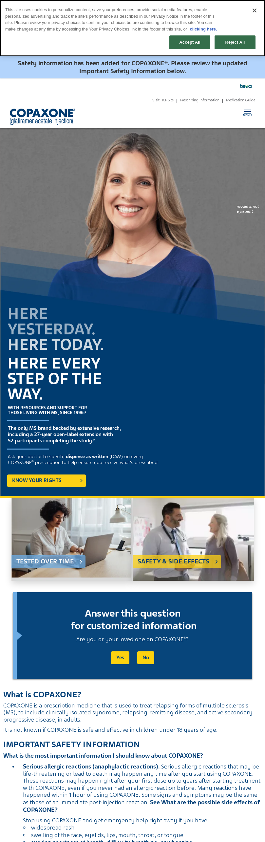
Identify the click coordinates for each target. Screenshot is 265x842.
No (145, 657)
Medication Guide (240, 100)
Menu (247, 112)
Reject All (235, 42)
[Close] (254, 10)
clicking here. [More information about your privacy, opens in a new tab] (203, 29)
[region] (132, 28)
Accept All (189, 42)
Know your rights (37, 480)
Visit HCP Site (163, 100)
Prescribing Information (199, 100)
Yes (120, 657)
